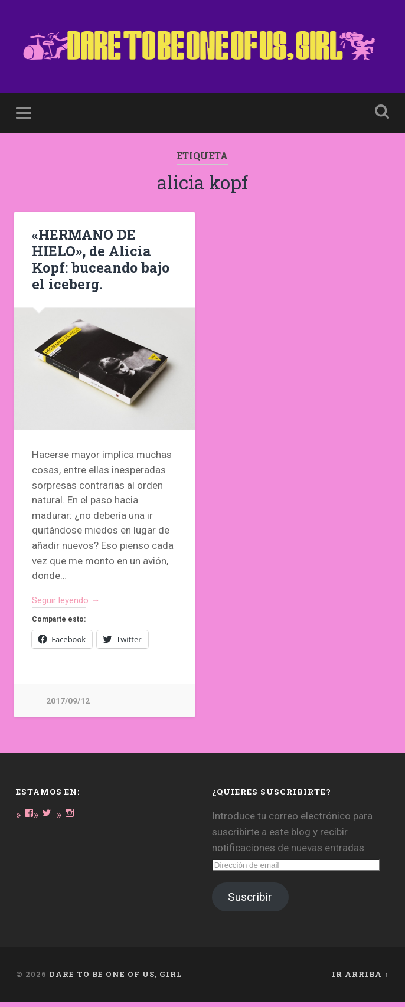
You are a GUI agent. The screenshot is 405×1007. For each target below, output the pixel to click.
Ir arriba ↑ (360, 979)
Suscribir (250, 902)
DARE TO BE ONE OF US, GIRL (115, 979)
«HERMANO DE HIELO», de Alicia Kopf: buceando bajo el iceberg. (97, 262)
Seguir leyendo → (71, 604)
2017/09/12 (68, 706)
